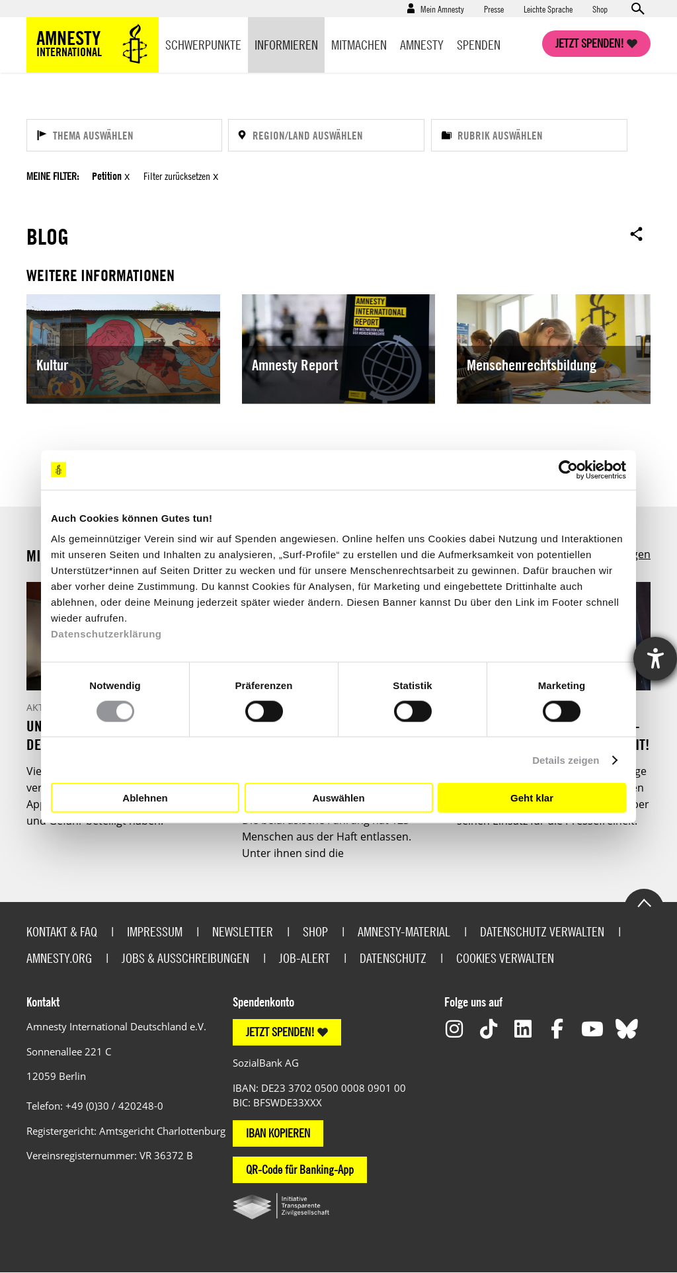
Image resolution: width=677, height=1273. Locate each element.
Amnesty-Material (404, 931)
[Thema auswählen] (124, 135)
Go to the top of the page (644, 901)
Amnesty (422, 44)
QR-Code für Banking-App (300, 1169)
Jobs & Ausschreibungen (185, 957)
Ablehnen (144, 797)
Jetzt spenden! (589, 43)
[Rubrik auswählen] (529, 135)
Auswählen (338, 797)
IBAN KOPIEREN (278, 1132)
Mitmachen (359, 44)
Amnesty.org (59, 957)
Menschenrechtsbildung (531, 364)
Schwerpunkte (203, 44)
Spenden (478, 44)
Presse (494, 9)
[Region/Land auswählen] (326, 135)
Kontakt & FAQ (61, 931)
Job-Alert (304, 957)
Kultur (52, 364)
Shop (600, 9)
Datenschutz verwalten (542, 931)
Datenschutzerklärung (106, 633)
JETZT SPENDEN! (280, 1032)
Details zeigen (565, 759)
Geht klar (531, 797)
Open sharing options (636, 233)
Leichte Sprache (548, 9)
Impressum (154, 931)
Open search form (637, 8)
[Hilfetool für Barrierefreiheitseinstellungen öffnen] (655, 658)
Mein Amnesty (442, 9)
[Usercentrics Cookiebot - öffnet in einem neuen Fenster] (568, 469)
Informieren (286, 44)
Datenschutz (393, 957)
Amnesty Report (295, 364)
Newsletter (242, 931)
